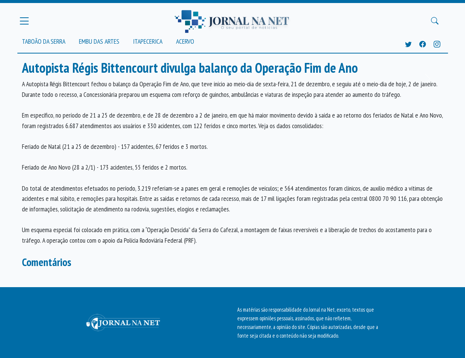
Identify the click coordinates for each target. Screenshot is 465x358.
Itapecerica (147, 41)
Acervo (185, 41)
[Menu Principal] (24, 21)
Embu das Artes (99, 41)
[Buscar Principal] (434, 21)
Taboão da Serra (43, 41)
